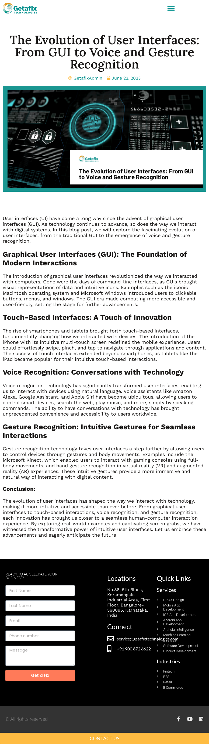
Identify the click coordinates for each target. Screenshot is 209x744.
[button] (171, 9)
